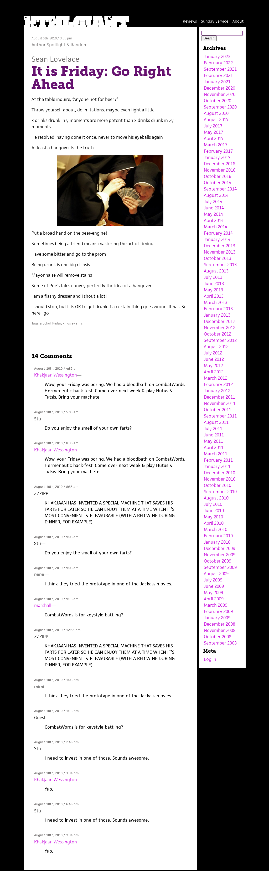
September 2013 (220, 264)
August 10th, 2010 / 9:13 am (56, 599)
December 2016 (219, 164)
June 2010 (214, 510)
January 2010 (217, 542)
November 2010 (219, 479)
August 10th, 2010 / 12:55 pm (57, 630)
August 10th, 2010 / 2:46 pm (56, 742)
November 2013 (219, 252)
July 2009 (213, 580)
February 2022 (218, 63)
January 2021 (217, 82)
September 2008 (220, 643)
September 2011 (220, 416)
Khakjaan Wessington (55, 375)
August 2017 (216, 119)
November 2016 (219, 170)
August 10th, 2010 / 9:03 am (56, 537)
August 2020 (216, 113)
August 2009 (216, 573)
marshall (42, 605)
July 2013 (213, 277)
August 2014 (216, 195)
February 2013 (218, 309)
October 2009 (217, 561)
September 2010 (220, 491)
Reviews (190, 21)
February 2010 (218, 536)
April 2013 (214, 296)
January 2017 (217, 157)
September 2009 (220, 567)
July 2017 (213, 126)
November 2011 (219, 403)
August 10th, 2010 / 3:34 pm (56, 773)
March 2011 (215, 454)
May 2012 (213, 365)
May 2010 (213, 517)
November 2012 (219, 328)
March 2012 (215, 378)
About (238, 21)
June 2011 (214, 435)
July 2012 (213, 353)
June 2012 (214, 359)
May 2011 (213, 441)
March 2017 (215, 145)
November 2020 (219, 94)
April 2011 (214, 447)
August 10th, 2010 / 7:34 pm (56, 835)
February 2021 (218, 75)
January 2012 (217, 391)
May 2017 (213, 132)
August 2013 (216, 271)
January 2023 (217, 56)
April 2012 (214, 372)
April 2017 (214, 138)
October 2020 (217, 101)
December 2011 (219, 397)
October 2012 (217, 334)
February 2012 (218, 384)
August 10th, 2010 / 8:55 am (56, 487)
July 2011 (213, 428)
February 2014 (218, 233)
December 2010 (219, 473)
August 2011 (216, 422)
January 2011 (217, 466)
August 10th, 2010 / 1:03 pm (56, 680)
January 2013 (217, 315)
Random (79, 45)
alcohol (45, 323)
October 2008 (217, 637)
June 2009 (214, 586)
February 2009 (218, 611)
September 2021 (220, 69)
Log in (210, 659)
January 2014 (217, 239)
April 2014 (214, 220)
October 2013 (217, 258)
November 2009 (219, 555)
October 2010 (217, 485)
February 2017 (218, 151)
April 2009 (214, 599)
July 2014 (213, 201)
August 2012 (216, 346)
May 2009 (213, 592)
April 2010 (214, 523)
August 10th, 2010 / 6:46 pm (56, 804)
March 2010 (215, 529)
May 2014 (213, 214)
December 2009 (219, 548)
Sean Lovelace (56, 59)
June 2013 (214, 283)
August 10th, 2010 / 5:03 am (56, 412)
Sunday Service (214, 21)
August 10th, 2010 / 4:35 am (56, 368)
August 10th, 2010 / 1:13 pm (56, 711)
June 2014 (214, 208)
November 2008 (219, 630)
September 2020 (220, 107)
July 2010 (213, 504)
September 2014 (220, 189)
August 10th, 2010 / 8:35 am (56, 443)
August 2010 (216, 498)
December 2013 (219, 246)
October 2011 (217, 410)
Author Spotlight (48, 45)
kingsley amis (72, 323)
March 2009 (215, 605)
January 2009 (217, 618)
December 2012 (219, 321)
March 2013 (215, 302)
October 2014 (217, 182)
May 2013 (213, 290)
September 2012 (220, 340)
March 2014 (215, 227)
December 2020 (219, 88)
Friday (56, 323)
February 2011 (218, 460)
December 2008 (219, 624)
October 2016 (217, 176)
